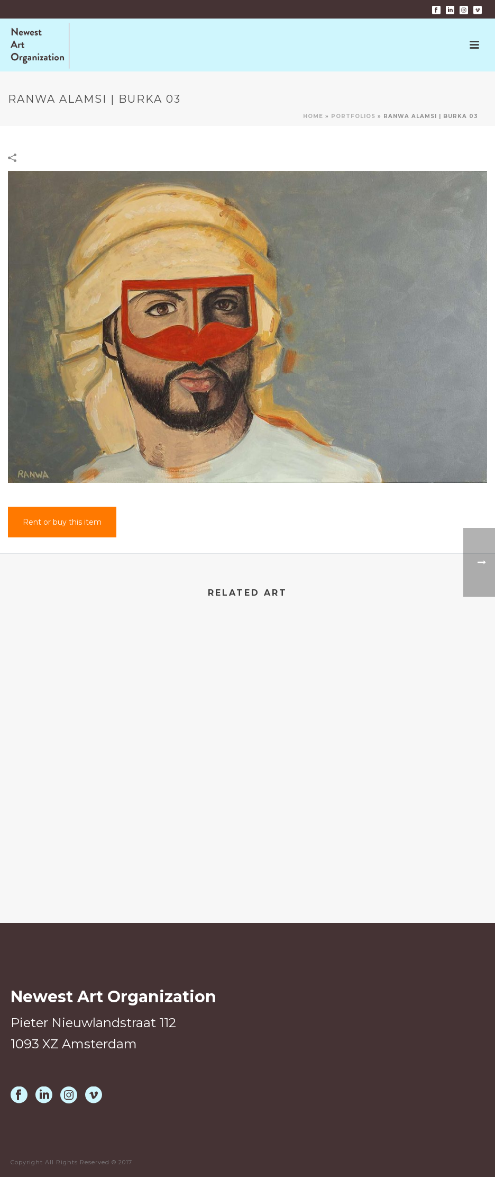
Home (313, 116)
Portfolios (353, 116)
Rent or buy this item (62, 522)
